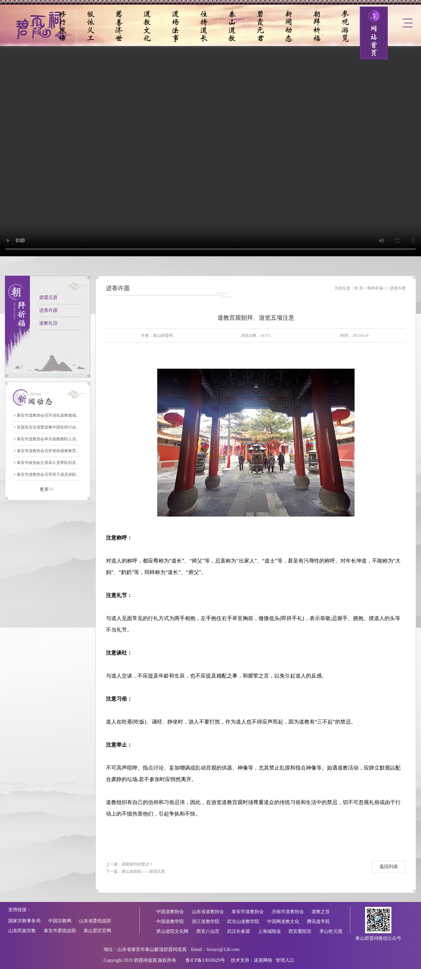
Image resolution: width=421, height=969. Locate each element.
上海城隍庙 (269, 931)
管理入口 (285, 960)
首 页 (358, 288)
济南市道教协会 (288, 911)
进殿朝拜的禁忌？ (137, 864)
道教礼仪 (48, 323)
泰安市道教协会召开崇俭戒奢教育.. (45, 451)
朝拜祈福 (375, 288)
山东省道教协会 (208, 911)
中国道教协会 (170, 911)
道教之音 (320, 911)
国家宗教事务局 (24, 920)
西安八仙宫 (207, 931)
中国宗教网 (59, 920)
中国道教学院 (170, 921)
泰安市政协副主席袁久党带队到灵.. (45, 462)
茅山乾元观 (330, 931)
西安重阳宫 (299, 931)
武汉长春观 (238, 931)
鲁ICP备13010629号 (205, 960)
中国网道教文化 (283, 921)
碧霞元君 (48, 297)
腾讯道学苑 (318, 921)
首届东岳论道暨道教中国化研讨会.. (45, 427)
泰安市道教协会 (248, 911)
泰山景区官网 (97, 930)
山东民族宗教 (22, 930)
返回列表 (389, 866)
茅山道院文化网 (172, 931)
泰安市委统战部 (60, 930)
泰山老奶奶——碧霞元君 (143, 871)
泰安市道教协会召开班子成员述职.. (45, 474)
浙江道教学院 (205, 921)
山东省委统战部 (95, 920)
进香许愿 (48, 310)
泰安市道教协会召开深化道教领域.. (45, 415)
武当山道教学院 (243, 921)
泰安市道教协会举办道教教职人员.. (45, 439)
